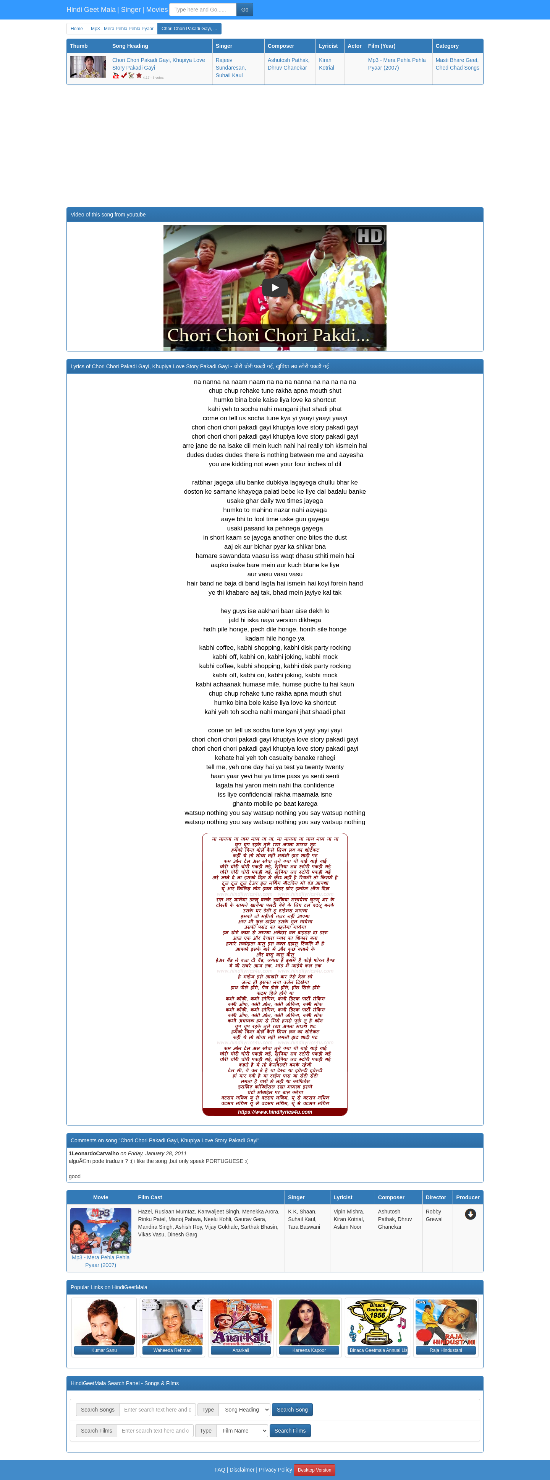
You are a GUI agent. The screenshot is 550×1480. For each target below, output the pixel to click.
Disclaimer (242, 1470)
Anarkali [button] (241, 1350)
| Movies (155, 9)
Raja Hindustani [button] (446, 1350)
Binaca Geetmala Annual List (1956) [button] (379, 1350)
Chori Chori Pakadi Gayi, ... (189, 28)
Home (77, 28)
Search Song (292, 1410)
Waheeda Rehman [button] (173, 1350)
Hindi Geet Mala (91, 9)
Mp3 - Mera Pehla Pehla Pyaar (122, 28)
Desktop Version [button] (314, 1470)
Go (245, 10)
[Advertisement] (275, 146)
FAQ (220, 1470)
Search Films (290, 1431)
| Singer (129, 9)
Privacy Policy (275, 1470)
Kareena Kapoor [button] (309, 1350)
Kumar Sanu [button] (104, 1350)
